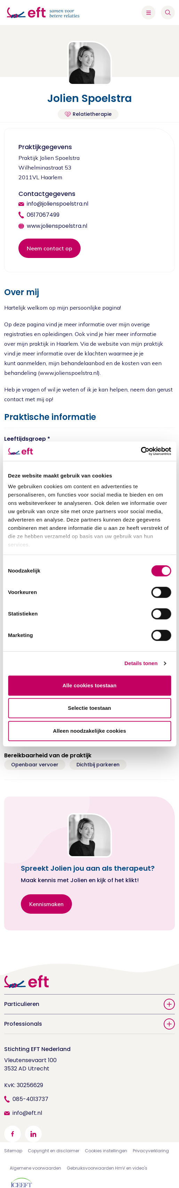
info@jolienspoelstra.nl (57, 204)
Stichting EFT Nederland (37, 1049)
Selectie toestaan (89, 708)
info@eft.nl (27, 1113)
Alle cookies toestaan (90, 685)
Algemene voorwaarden (35, 1168)
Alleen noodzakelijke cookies (89, 731)
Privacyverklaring (151, 1151)
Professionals (89, 1024)
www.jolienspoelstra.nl (57, 226)
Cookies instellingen (106, 1151)
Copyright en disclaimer (53, 1151)
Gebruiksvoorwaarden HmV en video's (107, 1168)
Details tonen (140, 663)
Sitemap (13, 1151)
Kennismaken (46, 904)
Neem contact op (49, 248)
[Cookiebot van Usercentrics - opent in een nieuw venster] (140, 451)
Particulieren (89, 1004)
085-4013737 (30, 1099)
